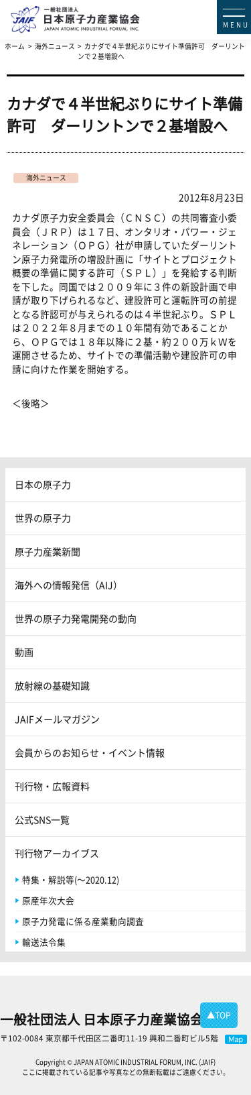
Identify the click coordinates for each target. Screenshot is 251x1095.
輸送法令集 (44, 941)
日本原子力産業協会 (130, 8)
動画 (24, 651)
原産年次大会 (48, 900)
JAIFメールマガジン (57, 719)
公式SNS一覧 (42, 819)
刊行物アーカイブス (57, 853)
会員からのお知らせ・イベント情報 (90, 752)
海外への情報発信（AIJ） (68, 584)
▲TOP (219, 1015)
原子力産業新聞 (47, 551)
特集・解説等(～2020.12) (70, 879)
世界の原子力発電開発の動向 (76, 618)
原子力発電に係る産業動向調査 (83, 921)
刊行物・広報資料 (52, 786)
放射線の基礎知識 (52, 685)
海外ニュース (46, 177)
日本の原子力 (43, 484)
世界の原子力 (43, 517)
